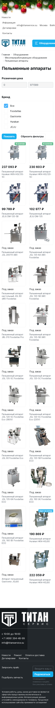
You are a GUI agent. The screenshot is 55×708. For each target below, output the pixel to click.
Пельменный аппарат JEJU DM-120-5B (12, 215)
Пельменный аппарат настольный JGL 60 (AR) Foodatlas (12, 296)
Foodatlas (15, 111)
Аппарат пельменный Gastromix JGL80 (12, 580)
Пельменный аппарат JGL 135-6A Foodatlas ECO (12, 499)
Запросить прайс (10, 667)
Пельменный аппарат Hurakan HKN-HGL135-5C (13, 174)
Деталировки (9, 28)
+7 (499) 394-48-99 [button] (13, 638)
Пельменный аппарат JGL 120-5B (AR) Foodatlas (40, 296)
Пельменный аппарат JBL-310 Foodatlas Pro (13, 335)
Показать (9, 136)
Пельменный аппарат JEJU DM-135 (40, 215)
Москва (43, 25)
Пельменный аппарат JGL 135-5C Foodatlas (13, 377)
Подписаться (42, 674)
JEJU (13, 127)
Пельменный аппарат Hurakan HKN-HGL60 (40, 540)
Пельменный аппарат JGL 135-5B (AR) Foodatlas (40, 337)
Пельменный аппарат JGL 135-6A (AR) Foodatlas (40, 255)
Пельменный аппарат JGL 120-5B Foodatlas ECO (40, 458)
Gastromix (15, 116)
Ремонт (18, 655)
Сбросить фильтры (32, 136)
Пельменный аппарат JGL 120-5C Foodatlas (40, 377)
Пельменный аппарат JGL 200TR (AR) (12, 253)
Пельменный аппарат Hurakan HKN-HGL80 (40, 581)
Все (12, 105)
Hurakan (14, 121)
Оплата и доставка (34, 655)
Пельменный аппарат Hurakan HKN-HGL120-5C (40, 174)
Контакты (7, 33)
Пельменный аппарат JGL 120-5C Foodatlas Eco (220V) (40, 417)
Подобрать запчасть (12, 677)
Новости (6, 17)
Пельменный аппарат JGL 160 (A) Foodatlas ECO (40, 499)
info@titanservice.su (27, 25)
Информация (8, 22)
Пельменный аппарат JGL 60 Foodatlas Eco (12, 456)
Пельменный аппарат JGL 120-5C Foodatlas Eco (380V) (13, 417)
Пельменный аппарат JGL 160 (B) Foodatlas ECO (13, 540)
